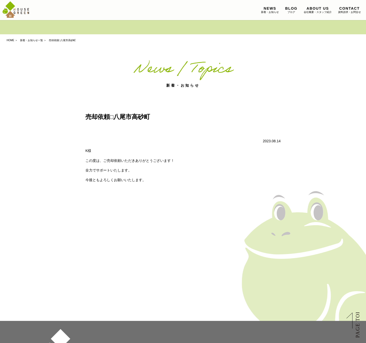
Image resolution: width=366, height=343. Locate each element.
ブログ (291, 9)
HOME (10, 40)
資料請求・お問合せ (349, 9)
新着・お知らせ (270, 9)
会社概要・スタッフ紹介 (318, 9)
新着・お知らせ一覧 (31, 40)
